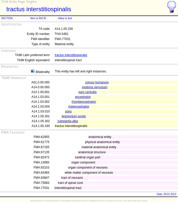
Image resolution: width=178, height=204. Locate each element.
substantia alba (67, 121)
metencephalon (78, 106)
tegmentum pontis (74, 116)
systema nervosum (95, 87)
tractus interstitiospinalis (71, 55)
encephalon (83, 97)
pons (68, 111)
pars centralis (88, 92)
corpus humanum (97, 82)
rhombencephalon (84, 102)
